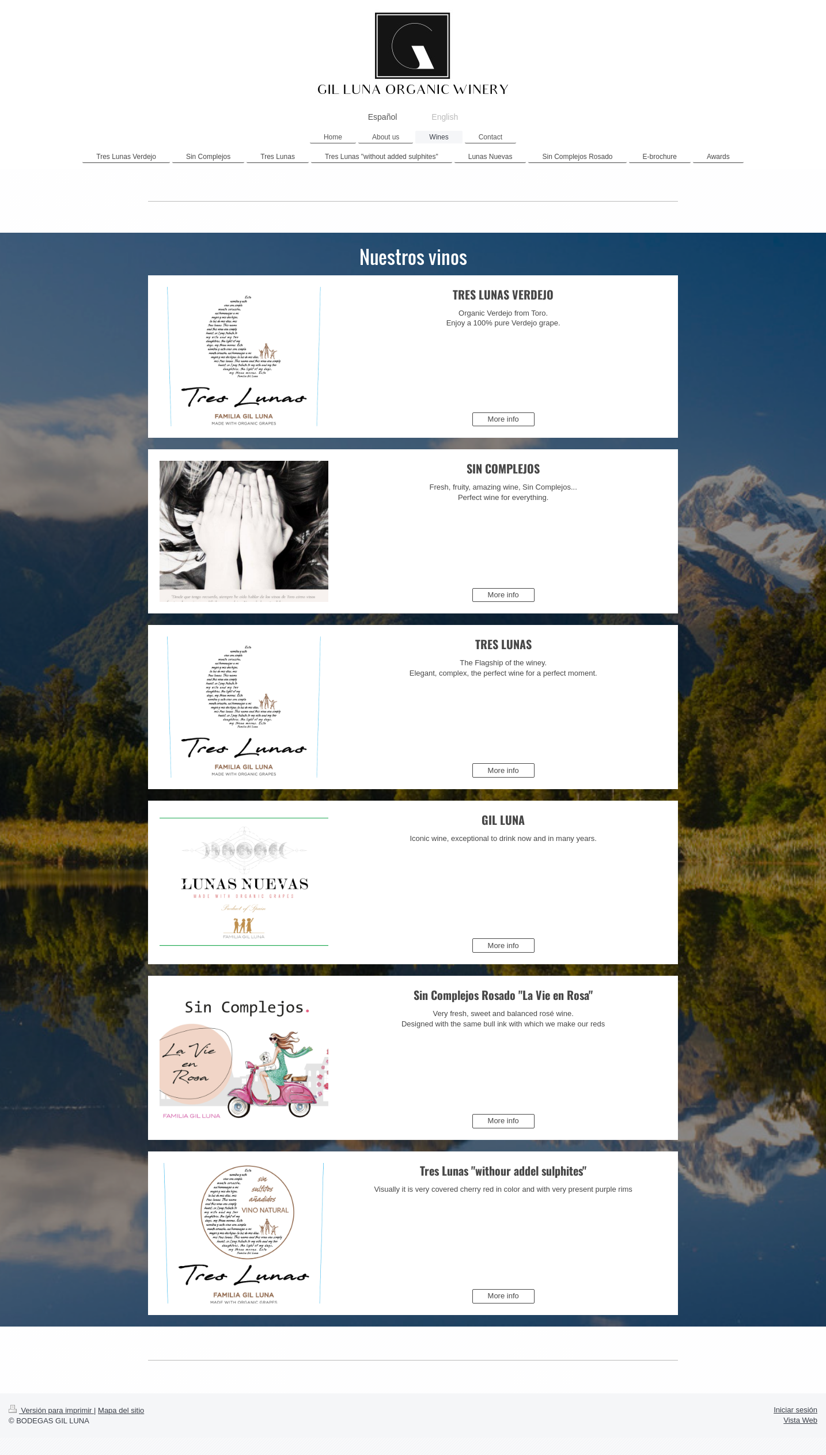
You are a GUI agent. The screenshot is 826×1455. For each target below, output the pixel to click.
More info (503, 419)
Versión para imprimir (51, 1410)
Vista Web (800, 1420)
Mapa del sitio (121, 1410)
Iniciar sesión (795, 1409)
